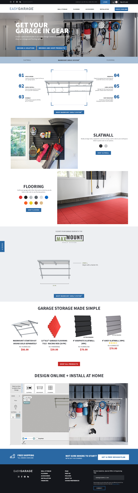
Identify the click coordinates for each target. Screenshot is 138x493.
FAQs (66, 471)
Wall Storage (62, 9)
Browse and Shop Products (56, 48)
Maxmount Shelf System (69, 60)
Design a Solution (26, 48)
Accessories (90, 9)
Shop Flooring (33, 210)
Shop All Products (69, 364)
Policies (68, 476)
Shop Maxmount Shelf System (69, 112)
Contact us (79, 2)
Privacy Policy (116, 483)
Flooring (76, 9)
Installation (104, 9)
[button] (2, 246)
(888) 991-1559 (93, 2)
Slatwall (27, 60)
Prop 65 (67, 473)
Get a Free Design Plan (115, 457)
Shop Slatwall (103, 153)
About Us (68, 478)
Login (105, 2)
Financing (44, 480)
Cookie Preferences (72, 480)
